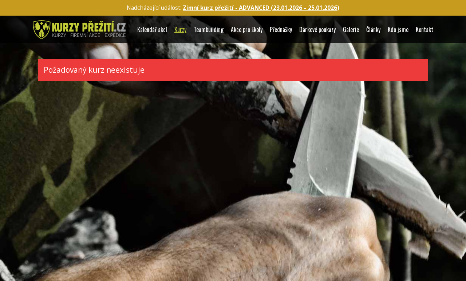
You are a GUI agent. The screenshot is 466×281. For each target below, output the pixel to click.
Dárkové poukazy (317, 29)
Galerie (351, 29)
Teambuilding (209, 29)
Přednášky (281, 29)
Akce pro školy (246, 29)
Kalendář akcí (152, 29)
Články (373, 29)
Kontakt (424, 29)
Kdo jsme (398, 29)
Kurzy (180, 29)
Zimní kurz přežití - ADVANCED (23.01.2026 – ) (261, 8)
